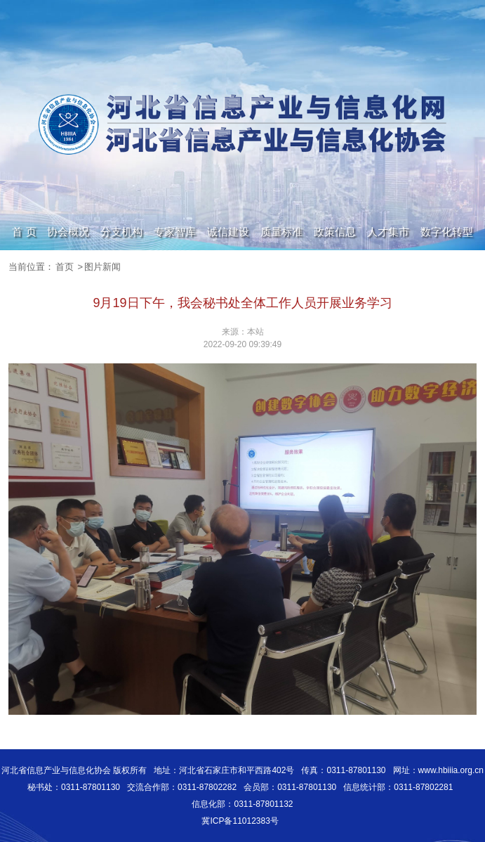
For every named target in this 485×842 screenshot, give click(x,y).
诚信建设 (228, 232)
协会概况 (68, 232)
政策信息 (335, 232)
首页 (64, 266)
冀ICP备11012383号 (239, 821)
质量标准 (281, 232)
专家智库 (175, 232)
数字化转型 (446, 232)
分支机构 (121, 232)
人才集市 (388, 232)
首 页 (24, 232)
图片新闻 (102, 266)
